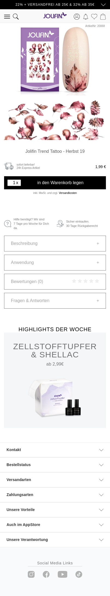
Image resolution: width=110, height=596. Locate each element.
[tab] (55, 243)
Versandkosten (68, 192)
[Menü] (7, 16)
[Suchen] (16, 16)
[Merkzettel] (94, 16)
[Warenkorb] (103, 16)
